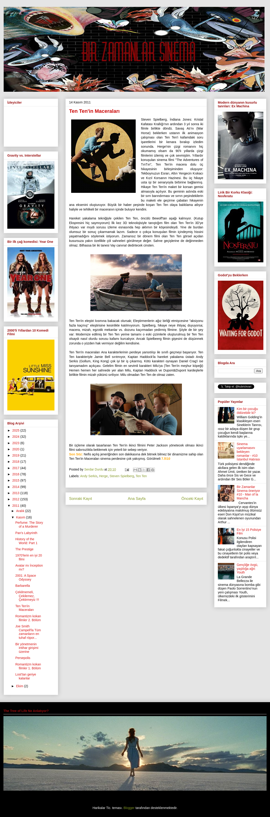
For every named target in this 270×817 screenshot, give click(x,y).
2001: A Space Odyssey (25, 577)
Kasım (21, 517)
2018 (16, 461)
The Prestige (24, 549)
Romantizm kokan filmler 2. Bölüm (28, 618)
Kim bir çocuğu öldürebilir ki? (247, 411)
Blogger (129, 808)
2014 (16, 487)
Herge (103, 476)
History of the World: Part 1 (26, 541)
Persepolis (22, 658)
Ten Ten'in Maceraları (24, 608)
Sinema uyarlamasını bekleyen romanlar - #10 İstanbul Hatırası (248, 451)
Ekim (20, 686)
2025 (16, 430)
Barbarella (22, 585)
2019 (16, 455)
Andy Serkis (88, 476)
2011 (16, 505)
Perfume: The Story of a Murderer (29, 524)
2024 (16, 436)
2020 (16, 449)
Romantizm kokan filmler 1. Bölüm (28, 666)
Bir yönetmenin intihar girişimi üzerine (26, 648)
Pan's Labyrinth (26, 533)
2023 (16, 443)
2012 (16, 499)
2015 (16, 480)
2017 (16, 468)
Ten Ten (141, 476)
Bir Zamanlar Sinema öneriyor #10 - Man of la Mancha (248, 492)
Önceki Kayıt (192, 498)
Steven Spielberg (122, 476)
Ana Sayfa (137, 498)
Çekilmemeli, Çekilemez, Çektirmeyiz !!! (27, 596)
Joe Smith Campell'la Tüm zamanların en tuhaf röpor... (28, 632)
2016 (16, 474)
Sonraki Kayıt (80, 498)
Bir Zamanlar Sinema (12, 13)
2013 (16, 493)
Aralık (20, 511)
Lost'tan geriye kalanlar (25, 676)
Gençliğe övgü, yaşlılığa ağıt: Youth (247, 568)
